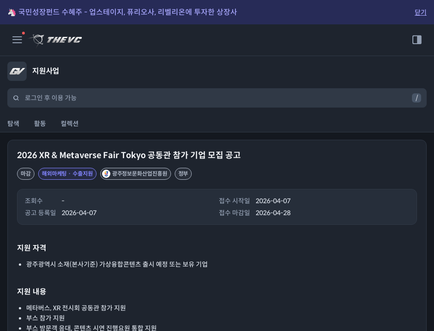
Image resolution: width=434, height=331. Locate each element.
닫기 (421, 12)
